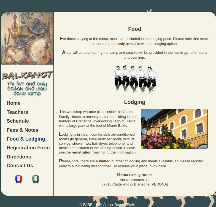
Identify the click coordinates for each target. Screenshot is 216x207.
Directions (19, 157)
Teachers (17, 112)
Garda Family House (135, 175)
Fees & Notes (22, 130)
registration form (86, 152)
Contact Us (20, 165)
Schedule (18, 121)
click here (158, 166)
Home (14, 103)
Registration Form (28, 147)
